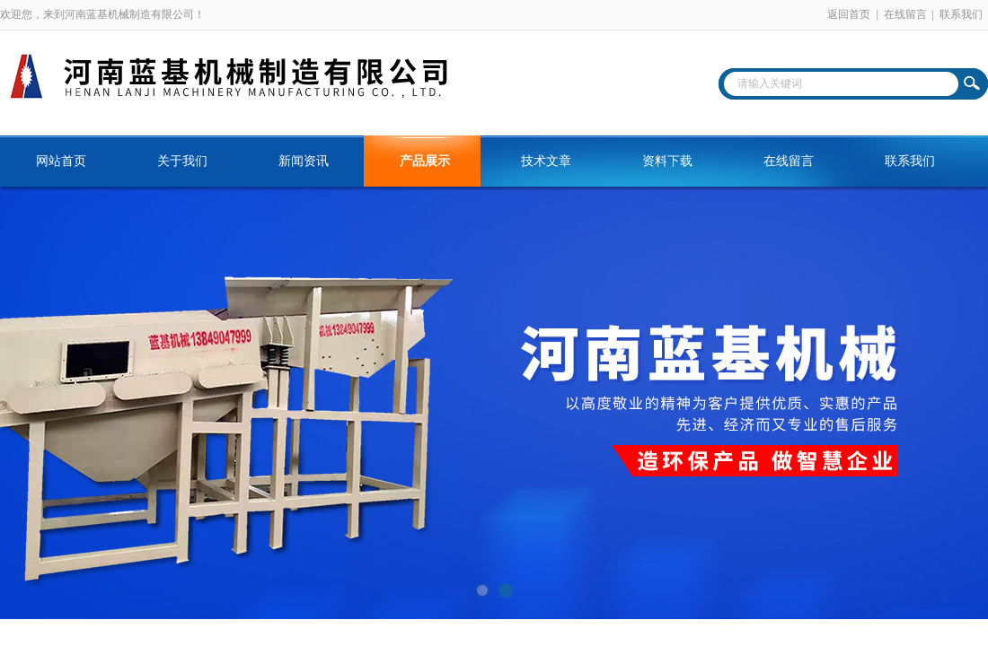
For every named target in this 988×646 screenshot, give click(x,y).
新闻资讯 (303, 161)
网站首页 (61, 161)
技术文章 (546, 161)
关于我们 (182, 161)
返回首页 (848, 14)
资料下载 (667, 161)
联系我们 (961, 14)
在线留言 (905, 14)
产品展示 (425, 161)
